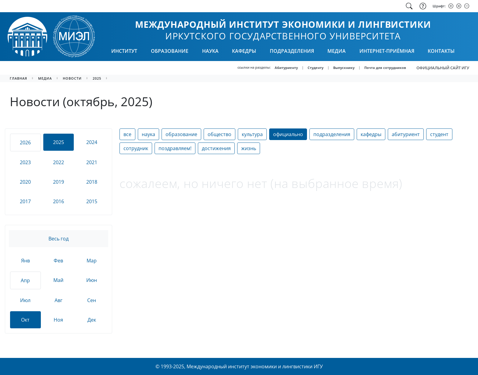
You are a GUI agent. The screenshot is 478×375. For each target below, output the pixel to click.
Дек (91, 319)
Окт (25, 319)
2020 (25, 181)
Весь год (58, 238)
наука (148, 134)
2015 (91, 201)
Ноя (58, 319)
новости (72, 78)
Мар (92, 260)
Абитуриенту (286, 67)
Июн (91, 280)
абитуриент (406, 134)
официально (288, 134)
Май (58, 280)
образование (181, 134)
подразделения (331, 134)
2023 (25, 162)
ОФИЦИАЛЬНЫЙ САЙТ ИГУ (442, 67)
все (127, 134)
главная (18, 78)
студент (439, 134)
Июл (25, 300)
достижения (216, 148)
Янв (25, 260)
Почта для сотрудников (385, 67)
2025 (97, 78)
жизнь (248, 148)
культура (252, 134)
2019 (58, 181)
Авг (58, 300)
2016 (58, 201)
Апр (25, 280)
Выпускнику (344, 67)
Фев (58, 260)
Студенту (315, 67)
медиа (45, 78)
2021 (91, 162)
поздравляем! (175, 148)
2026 (25, 142)
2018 (91, 181)
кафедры (371, 134)
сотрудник (135, 148)
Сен (91, 300)
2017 (25, 201)
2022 (58, 162)
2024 (91, 142)
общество (219, 134)
